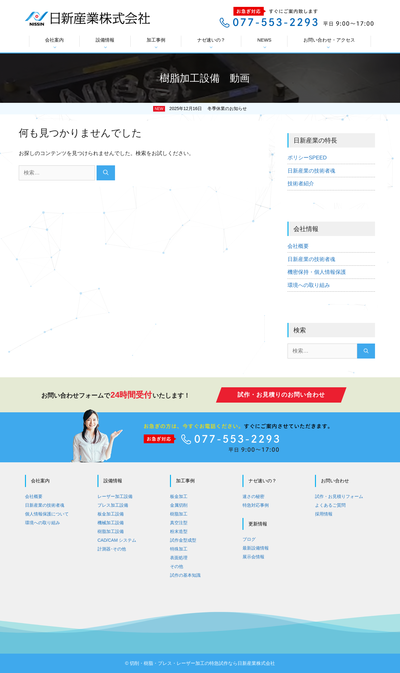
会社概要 (298, 246)
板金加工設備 (111, 513)
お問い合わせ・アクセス (329, 43)
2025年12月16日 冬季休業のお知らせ (208, 108)
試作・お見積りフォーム (339, 496)
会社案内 (54, 43)
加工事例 (156, 43)
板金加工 (179, 496)
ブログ (249, 539)
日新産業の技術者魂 (311, 171)
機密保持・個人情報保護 (317, 272)
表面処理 (179, 557)
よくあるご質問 (330, 505)
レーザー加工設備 (115, 496)
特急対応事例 (255, 505)
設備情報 (105, 43)
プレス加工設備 (113, 505)
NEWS (265, 43)
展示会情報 (253, 556)
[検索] (106, 172)
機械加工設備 (111, 522)
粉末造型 (179, 531)
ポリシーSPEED (307, 158)
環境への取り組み (309, 285)
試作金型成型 (183, 540)
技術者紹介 (301, 184)
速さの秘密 (253, 496)
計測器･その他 (112, 548)
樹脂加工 (179, 513)
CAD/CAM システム (117, 540)
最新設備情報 (255, 547)
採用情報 (323, 513)
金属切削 (179, 505)
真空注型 (179, 522)
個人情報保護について (47, 513)
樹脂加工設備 (111, 531)
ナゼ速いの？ (211, 43)
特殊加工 (179, 548)
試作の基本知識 (185, 575)
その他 (176, 566)
